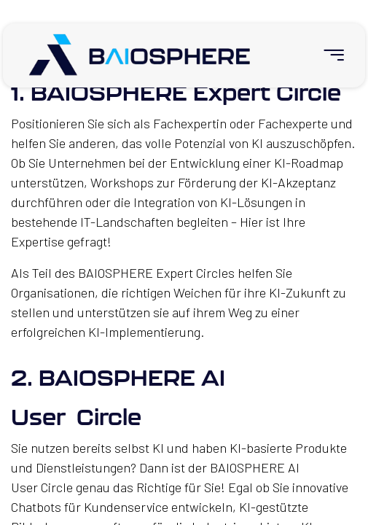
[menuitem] (327, 55)
